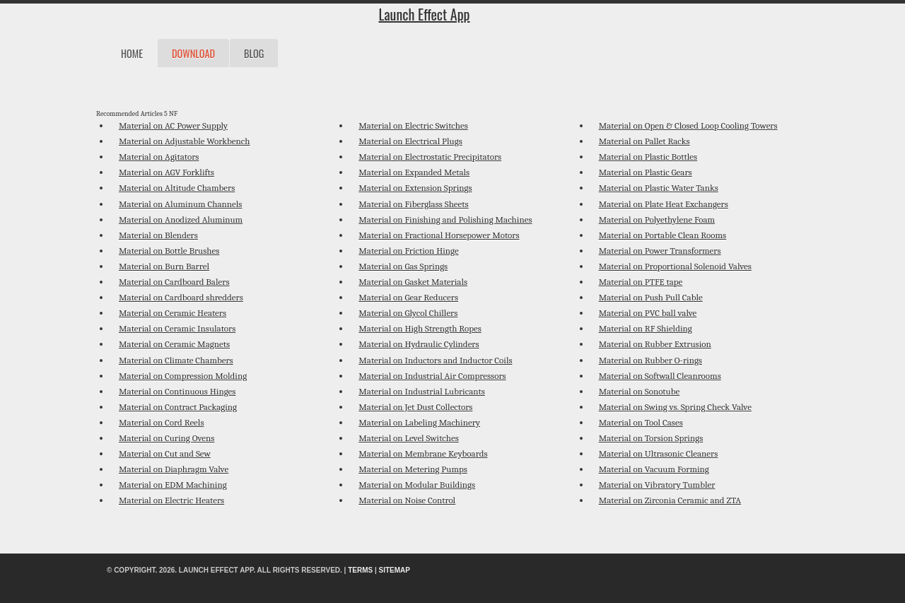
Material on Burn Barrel (164, 266)
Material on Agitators (159, 156)
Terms (360, 570)
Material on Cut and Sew (165, 453)
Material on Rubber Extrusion (655, 344)
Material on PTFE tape (641, 281)
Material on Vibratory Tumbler (657, 484)
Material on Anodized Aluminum (181, 219)
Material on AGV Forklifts (166, 172)
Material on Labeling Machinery (419, 422)
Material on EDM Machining (173, 484)
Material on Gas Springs (403, 266)
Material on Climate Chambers (176, 360)
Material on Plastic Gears (645, 172)
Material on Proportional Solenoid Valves (675, 266)
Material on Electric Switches (412, 125)
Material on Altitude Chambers (177, 187)
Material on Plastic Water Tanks (658, 187)
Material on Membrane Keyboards (422, 453)
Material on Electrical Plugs (410, 141)
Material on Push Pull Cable (651, 297)
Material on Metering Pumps (412, 469)
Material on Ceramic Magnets (174, 344)
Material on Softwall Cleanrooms (660, 375)
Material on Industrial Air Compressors (432, 375)
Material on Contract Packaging (178, 407)
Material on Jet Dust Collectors (415, 407)
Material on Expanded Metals (413, 172)
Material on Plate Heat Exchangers (663, 204)
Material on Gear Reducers (408, 297)
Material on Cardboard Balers (174, 281)
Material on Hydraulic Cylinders (418, 344)
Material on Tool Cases (641, 422)
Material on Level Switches (408, 438)
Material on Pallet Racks (644, 141)
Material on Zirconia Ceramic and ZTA (670, 500)
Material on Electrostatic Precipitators (429, 156)
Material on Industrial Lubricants (421, 391)
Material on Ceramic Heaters (172, 313)
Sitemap (394, 570)
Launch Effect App (423, 14)
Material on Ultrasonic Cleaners (658, 453)
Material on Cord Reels (161, 422)
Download (193, 53)
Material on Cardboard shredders (181, 297)
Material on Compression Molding (183, 375)
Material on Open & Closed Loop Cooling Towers (688, 125)
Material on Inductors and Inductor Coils (435, 360)
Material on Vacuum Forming (654, 469)
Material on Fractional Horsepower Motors (438, 235)
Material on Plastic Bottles (648, 156)
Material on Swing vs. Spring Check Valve (675, 407)
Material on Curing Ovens (166, 438)
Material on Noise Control (406, 500)
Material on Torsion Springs (651, 438)
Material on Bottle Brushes (169, 250)
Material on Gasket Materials (412, 281)
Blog (254, 53)
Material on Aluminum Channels (180, 204)
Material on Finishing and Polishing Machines (445, 219)
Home (132, 53)
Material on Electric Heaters (171, 500)
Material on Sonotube (639, 391)
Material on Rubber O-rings (650, 360)
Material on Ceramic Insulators (177, 328)
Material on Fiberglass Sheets (413, 204)
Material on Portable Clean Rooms (662, 235)
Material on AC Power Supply (173, 125)
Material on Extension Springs (415, 187)
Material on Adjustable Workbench (184, 141)
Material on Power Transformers (660, 250)
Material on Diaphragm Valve (173, 469)
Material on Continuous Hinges (177, 391)
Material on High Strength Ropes (419, 328)
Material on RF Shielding (645, 328)
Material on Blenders (158, 235)
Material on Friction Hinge (408, 250)
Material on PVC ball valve (648, 313)
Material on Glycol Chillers (407, 313)
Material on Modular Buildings (416, 484)
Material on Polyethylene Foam (657, 219)
